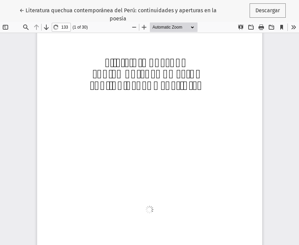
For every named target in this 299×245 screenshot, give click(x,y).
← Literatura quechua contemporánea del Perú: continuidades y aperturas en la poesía (118, 14)
